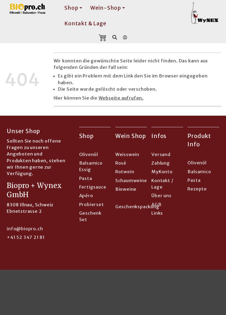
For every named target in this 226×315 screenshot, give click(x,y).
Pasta (85, 178)
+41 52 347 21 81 (26, 237)
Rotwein (124, 171)
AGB (156, 204)
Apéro (86, 195)
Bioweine (126, 189)
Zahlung (160, 163)
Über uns (161, 195)
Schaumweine (131, 180)
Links (157, 213)
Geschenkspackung (137, 206)
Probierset (91, 204)
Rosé (120, 163)
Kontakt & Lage (85, 23)
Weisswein (127, 154)
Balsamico (199, 171)
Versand (161, 154)
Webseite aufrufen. (121, 98)
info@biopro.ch (25, 228)
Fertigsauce (92, 187)
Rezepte (197, 189)
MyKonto (162, 171)
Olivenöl (88, 154)
